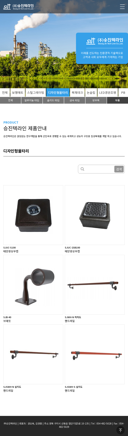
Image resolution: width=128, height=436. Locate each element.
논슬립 (91, 92)
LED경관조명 (107, 92)
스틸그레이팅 (35, 92)
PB (123, 92)
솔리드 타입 (53, 100)
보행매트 (17, 92)
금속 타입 (75, 100)
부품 (117, 100)
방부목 (96, 100)
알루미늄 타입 (31, 100)
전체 (5, 92)
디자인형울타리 (58, 92)
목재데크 (77, 92)
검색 (119, 169)
